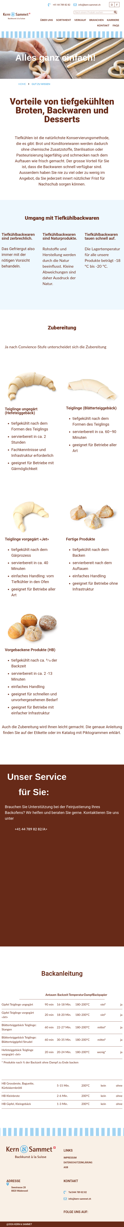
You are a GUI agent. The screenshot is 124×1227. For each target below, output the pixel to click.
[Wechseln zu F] (116, 4)
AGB (66, 1167)
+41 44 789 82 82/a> (31, 829)
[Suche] (115, 12)
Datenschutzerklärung (78, 1162)
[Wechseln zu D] (112, 4)
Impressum (70, 1157)
